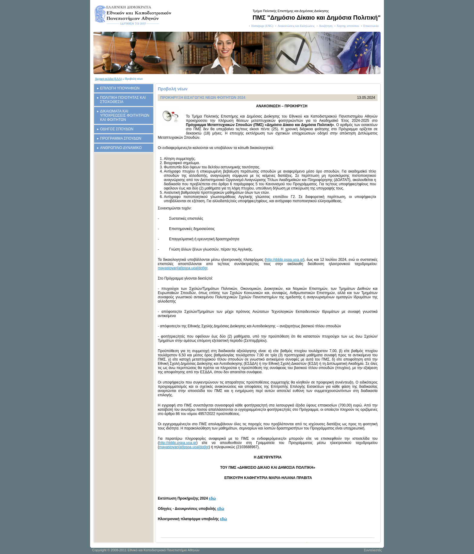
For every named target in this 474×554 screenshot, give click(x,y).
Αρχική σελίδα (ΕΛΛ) (108, 78)
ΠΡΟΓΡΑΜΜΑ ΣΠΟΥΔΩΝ (120, 138)
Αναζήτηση (326, 26)
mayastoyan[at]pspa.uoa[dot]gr (182, 268)
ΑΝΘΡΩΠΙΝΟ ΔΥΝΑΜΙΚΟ (121, 148)
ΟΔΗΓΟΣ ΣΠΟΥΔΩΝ (116, 129)
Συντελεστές (373, 550)
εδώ (212, 498)
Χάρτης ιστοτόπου (348, 26)
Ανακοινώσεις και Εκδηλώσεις (296, 26)
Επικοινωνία (370, 26)
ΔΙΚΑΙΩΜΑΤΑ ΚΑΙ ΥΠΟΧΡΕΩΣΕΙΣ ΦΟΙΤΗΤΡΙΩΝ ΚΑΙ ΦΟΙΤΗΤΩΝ (124, 115)
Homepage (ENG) (262, 26)
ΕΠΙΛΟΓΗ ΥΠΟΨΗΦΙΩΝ (120, 88)
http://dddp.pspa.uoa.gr (284, 260)
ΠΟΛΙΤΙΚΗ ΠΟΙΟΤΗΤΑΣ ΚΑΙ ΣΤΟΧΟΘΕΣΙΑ (123, 100)
